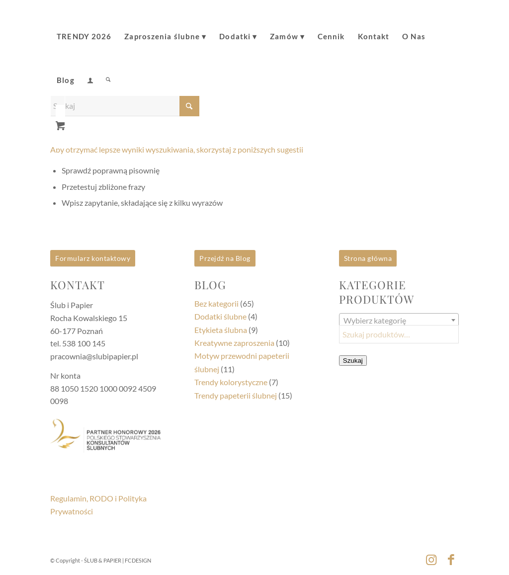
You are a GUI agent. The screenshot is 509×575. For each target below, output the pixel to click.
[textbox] (398, 321)
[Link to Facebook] (451, 559)
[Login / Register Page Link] (90, 74)
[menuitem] (84, 29)
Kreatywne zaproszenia (234, 342)
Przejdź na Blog (225, 258)
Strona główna (368, 258)
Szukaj (353, 360)
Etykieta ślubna (220, 329)
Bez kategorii (216, 303)
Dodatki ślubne (220, 316)
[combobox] (399, 320)
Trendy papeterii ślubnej (235, 395)
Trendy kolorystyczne (230, 382)
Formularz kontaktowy (92, 258)
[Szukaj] (108, 73)
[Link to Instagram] (431, 559)
